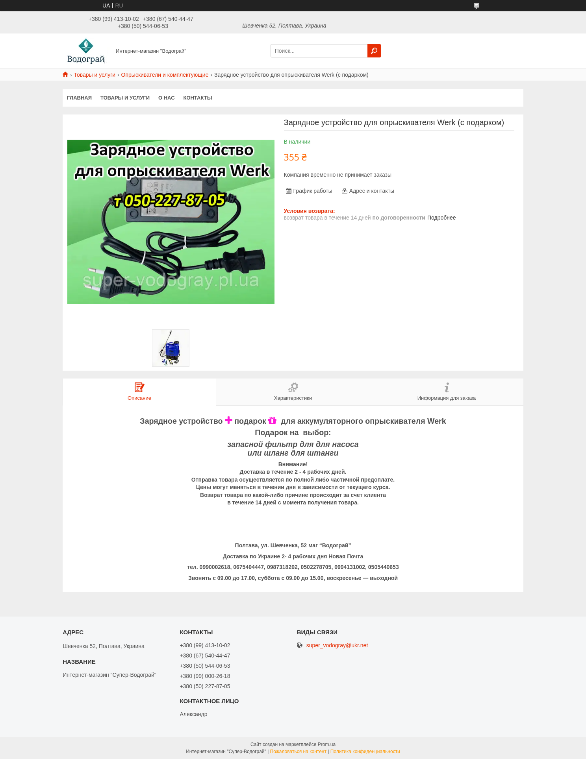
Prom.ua (327, 744)
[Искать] (374, 50)
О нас (166, 98)
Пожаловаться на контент (298, 751)
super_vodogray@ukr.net (337, 645)
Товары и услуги (94, 75)
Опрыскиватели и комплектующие (165, 75)
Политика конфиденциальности (365, 751)
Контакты (198, 98)
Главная (79, 98)
